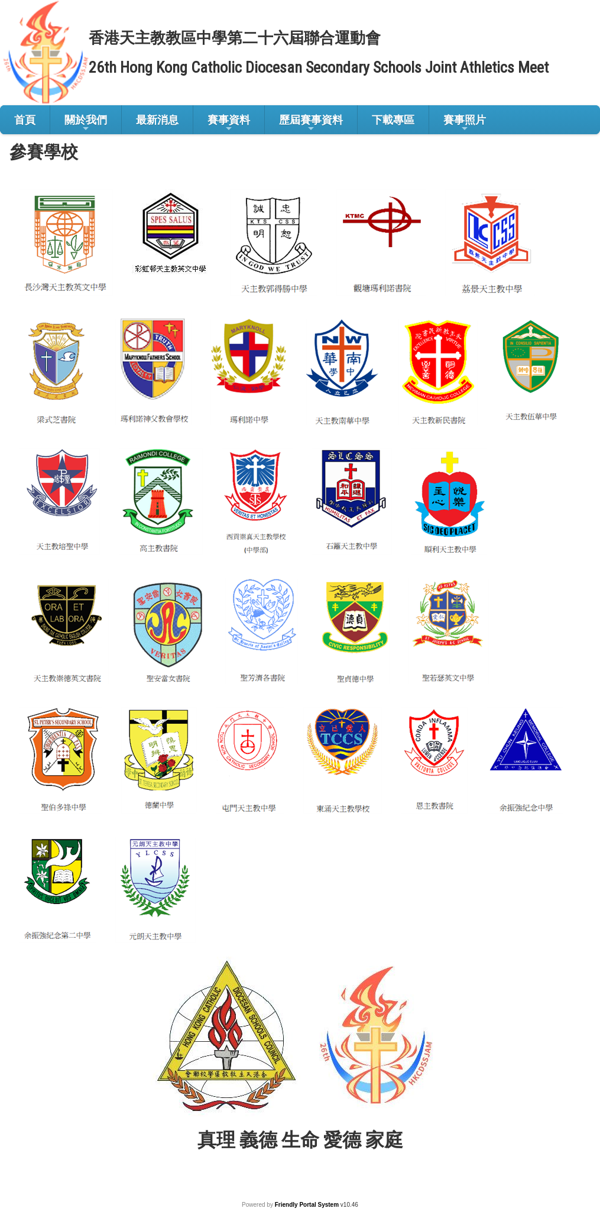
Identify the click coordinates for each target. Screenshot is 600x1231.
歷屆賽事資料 (311, 123)
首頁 (24, 120)
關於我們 (85, 123)
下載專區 (393, 120)
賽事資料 (228, 123)
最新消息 (157, 120)
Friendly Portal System (307, 1204)
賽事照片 (464, 123)
